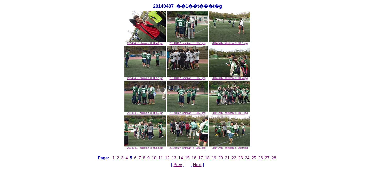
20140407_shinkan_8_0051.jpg (229, 42)
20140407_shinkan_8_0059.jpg (187, 146)
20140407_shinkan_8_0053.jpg (187, 77)
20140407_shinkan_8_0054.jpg (229, 77)
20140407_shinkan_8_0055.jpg (145, 111)
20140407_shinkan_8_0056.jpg (187, 111)
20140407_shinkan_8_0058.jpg (145, 146)
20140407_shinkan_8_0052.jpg (145, 77)
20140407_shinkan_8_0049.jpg (145, 42)
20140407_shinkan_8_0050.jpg (187, 42)
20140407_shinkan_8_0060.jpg (229, 146)
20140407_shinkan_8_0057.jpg (229, 111)
